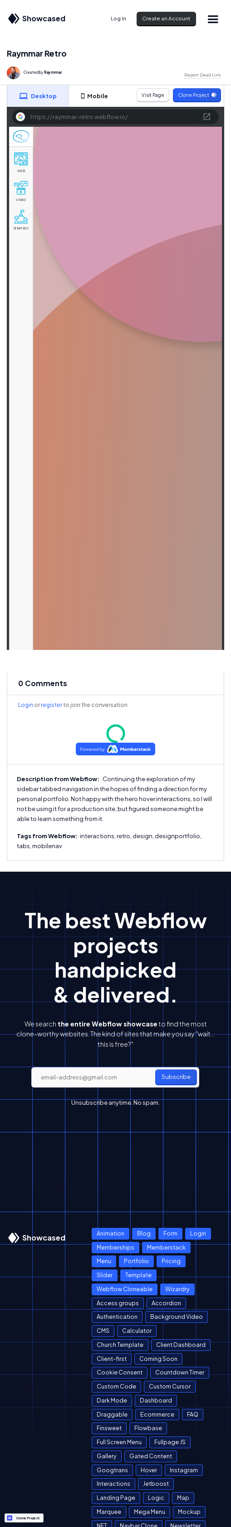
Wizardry (177, 1289)
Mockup (189, 1511)
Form (170, 1233)
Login (25, 704)
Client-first (112, 1358)
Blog (144, 1233)
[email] (115, 1077)
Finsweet (109, 1428)
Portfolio (136, 1261)
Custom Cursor (170, 1386)
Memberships (115, 1247)
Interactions (113, 1483)
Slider (105, 1275)
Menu (104, 1261)
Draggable (112, 1414)
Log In (118, 18)
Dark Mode (112, 1400)
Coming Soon (158, 1358)
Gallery (107, 1456)
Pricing (171, 1261)
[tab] (38, 96)
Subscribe (176, 1076)
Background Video (176, 1316)
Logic (156, 1497)
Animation (110, 1233)
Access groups (118, 1303)
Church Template (120, 1344)
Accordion (166, 1303)
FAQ (192, 1414)
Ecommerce (157, 1414)
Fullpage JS (170, 1442)
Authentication (117, 1316)
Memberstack (166, 1247)
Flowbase (148, 1428)
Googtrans (112, 1470)
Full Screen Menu (119, 1442)
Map (183, 1497)
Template (138, 1275)
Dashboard (156, 1400)
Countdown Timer (179, 1372)
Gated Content (150, 1456)
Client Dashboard (181, 1344)
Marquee (109, 1511)
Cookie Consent (120, 1372)
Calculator (137, 1330)
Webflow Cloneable (124, 1289)
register (51, 704)
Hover (149, 1470)
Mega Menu (149, 1511)
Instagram (184, 1470)
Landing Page (116, 1497)
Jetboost (156, 1483)
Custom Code (116, 1386)
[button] (212, 18)
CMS (103, 1330)
